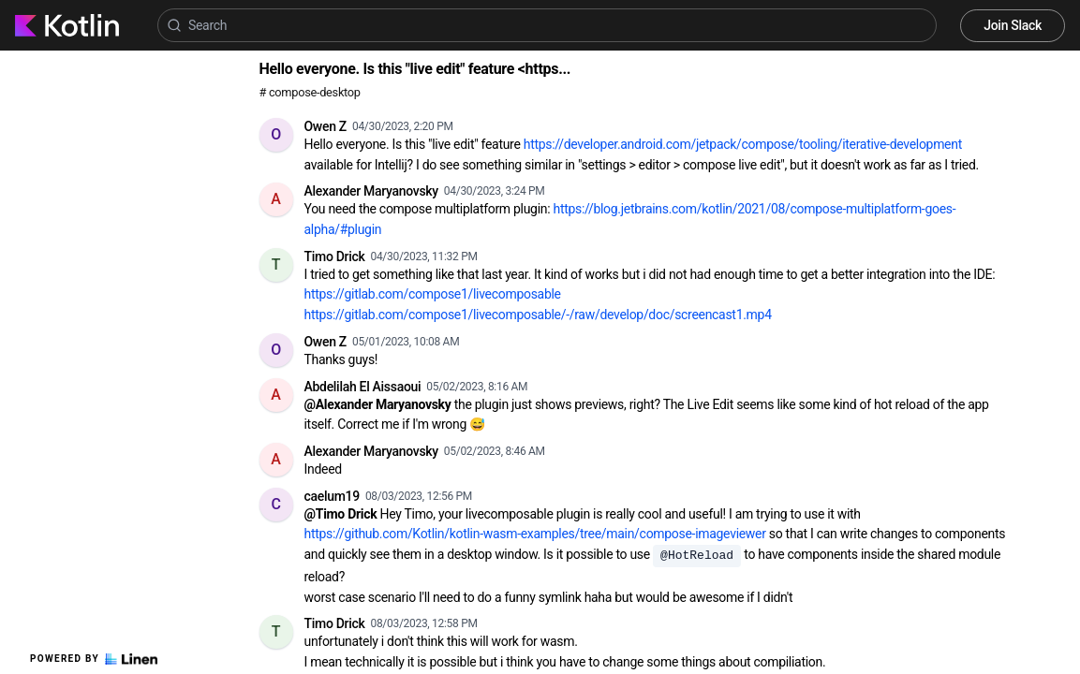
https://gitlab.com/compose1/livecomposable (432, 293)
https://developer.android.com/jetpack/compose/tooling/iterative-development (743, 144)
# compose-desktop (310, 92)
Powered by (93, 659)
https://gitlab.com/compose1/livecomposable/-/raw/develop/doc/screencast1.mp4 (538, 314)
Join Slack (1013, 25)
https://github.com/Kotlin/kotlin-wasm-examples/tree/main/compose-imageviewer (535, 533)
